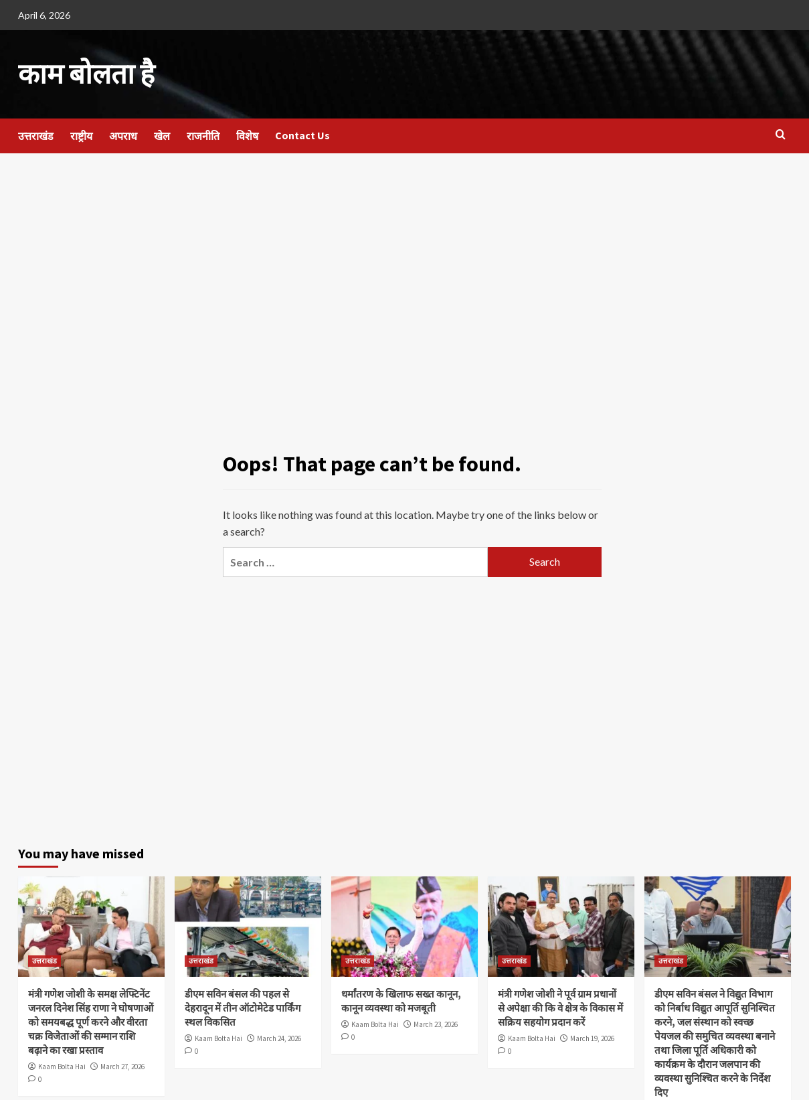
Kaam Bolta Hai (62, 1066)
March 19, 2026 (592, 1037)
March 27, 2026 (122, 1066)
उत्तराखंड (36, 134)
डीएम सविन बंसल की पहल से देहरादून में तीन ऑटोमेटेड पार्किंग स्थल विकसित (242, 1007)
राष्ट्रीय (81, 134)
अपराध (123, 134)
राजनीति (203, 134)
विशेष (247, 134)
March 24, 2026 (279, 1037)
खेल (162, 134)
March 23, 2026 (436, 1023)
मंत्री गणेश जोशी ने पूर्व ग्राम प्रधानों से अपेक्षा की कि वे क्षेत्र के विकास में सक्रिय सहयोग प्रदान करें (560, 1007)
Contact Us (302, 134)
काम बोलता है (83, 73)
